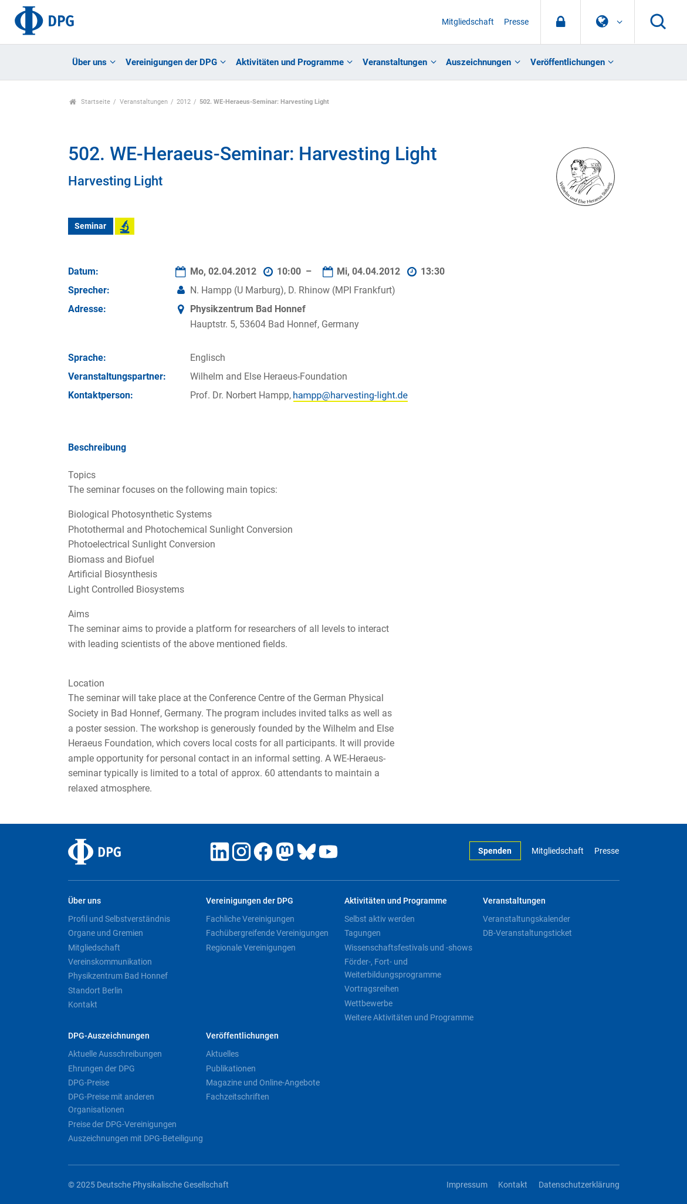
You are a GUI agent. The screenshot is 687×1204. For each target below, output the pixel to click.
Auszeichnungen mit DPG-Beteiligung (135, 1138)
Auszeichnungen (478, 62)
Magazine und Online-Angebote (263, 1082)
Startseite (90, 102)
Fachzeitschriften (237, 1096)
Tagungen (362, 933)
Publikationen (231, 1068)
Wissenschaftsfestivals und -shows (408, 947)
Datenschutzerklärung (579, 1185)
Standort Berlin (95, 990)
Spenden (495, 851)
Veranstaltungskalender (526, 919)
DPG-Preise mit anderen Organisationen (111, 1103)
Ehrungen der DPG (101, 1068)
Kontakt (82, 1004)
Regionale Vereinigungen (251, 947)
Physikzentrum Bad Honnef (118, 975)
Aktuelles (222, 1053)
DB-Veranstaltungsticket (527, 933)
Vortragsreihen (371, 988)
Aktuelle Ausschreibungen (115, 1053)
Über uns (89, 62)
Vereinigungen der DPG (171, 62)
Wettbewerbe (368, 1003)
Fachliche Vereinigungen (250, 919)
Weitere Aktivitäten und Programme (408, 1017)
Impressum (467, 1185)
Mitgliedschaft (468, 22)
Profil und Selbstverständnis (119, 919)
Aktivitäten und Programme (290, 62)
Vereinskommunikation (110, 961)
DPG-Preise (88, 1082)
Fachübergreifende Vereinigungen (267, 933)
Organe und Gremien (105, 933)
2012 (184, 102)
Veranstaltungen (395, 62)
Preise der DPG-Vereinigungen (122, 1124)
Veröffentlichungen (567, 62)
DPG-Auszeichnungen (109, 1036)
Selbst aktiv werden (379, 919)
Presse (516, 22)
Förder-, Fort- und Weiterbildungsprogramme (392, 968)
